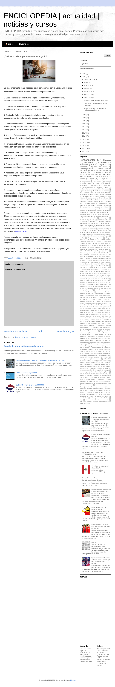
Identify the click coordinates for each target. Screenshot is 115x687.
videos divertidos (90, 400)
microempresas (96, 359)
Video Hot (100, 271)
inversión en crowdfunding (87, 342)
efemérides (101, 325)
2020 (84, 124)
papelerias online (99, 364)
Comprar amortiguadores (95, 238)
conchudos (93, 297)
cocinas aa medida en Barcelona (103, 660)
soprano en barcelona (89, 228)
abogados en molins (93, 275)
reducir (89, 375)
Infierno (87, 254)
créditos (84, 306)
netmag (89, 360)
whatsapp (102, 401)
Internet (105, 176)
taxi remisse (97, 181)
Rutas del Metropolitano (101, 264)
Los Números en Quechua (26, 373)
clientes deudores (104, 293)
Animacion (84, 165)
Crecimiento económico (86, 241)
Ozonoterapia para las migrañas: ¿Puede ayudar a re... (94, 109)
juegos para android (98, 344)
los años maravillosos (86, 353)
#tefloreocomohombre (93, 234)
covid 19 (100, 299)
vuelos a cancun (105, 232)
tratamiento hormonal (92, 392)
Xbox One (88, 273)
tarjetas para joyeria (87, 385)
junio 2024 (88, 85)
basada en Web (85, 200)
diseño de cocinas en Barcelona (94, 321)
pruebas (82, 372)
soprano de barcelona (104, 227)
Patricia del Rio (87, 196)
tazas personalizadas (99, 387)
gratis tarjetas (99, 334)
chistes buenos (90, 203)
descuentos (105, 314)
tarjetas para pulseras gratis (103, 385)
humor (107, 338)
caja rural (90, 290)
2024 (84, 77)
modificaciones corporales (88, 218)
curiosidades (84, 167)
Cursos (98, 169)
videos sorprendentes (103, 400)
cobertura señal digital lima (93, 295)
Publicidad (94, 174)
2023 (84, 115)
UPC (87, 271)
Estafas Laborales (95, 247)
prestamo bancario (96, 368)
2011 (84, 151)
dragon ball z (91, 325)
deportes (104, 178)
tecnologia (107, 181)
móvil (83, 360)
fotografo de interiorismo (99, 212)
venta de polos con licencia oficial (99, 398)
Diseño (101, 245)
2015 (84, 139)
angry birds (89, 280)
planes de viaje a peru (87, 219)
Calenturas (99, 192)
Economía (108, 245)
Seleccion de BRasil (85, 266)
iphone (89, 214)
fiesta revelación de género (101, 329)
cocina (99, 205)
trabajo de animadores (95, 390)
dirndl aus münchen (95, 319)
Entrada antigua (65, 331)
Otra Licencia (97, 260)
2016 (84, 136)
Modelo (88, 258)
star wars (100, 379)
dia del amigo (98, 318)
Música (104, 165)
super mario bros (93, 381)
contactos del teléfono (88, 299)
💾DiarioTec (23, 44)
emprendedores (84, 180)
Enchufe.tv (100, 652)
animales (106, 280)
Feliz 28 (94, 542)
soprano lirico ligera (104, 228)
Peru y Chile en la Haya (90, 478)
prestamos (98, 190)
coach (81, 295)
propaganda (98, 370)
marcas (82, 357)
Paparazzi (106, 260)
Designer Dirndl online (101, 243)
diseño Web (107, 185)
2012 (84, 148)
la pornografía (96, 347)
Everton (106, 247)
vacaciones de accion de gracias (90, 396)
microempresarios (85, 359)
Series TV (93, 178)
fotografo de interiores (87, 210)
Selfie (107, 266)
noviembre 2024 (90, 79)
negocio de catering (86, 190)
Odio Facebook (106, 194)
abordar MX (105, 275)
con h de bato (84, 297)
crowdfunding (96, 305)
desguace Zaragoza (85, 316)
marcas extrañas (94, 357)
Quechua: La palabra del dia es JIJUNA (99, 467)
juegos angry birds (85, 344)
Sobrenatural (91, 267)
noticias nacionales (103, 360)
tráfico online (104, 392)
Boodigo (82, 238)
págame (106, 372)
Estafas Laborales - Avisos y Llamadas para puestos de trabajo (41, 360)
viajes (81, 400)
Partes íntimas (94, 262)
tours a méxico (104, 388)
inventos (82, 214)
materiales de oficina (94, 189)
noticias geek (104, 218)
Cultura (95, 165)
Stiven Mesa (101, 267)
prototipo (106, 370)
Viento (107, 271)
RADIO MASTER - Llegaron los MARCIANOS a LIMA (92, 453)
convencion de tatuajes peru (89, 209)
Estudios (84, 194)
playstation (83, 366)
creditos (89, 303)
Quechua (85, 64)
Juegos (89, 176)
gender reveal (86, 334)
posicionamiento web (104, 219)
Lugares (82, 178)
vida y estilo (83, 192)
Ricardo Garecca (85, 264)
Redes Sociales (100, 196)
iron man (100, 342)
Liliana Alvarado (89, 256)
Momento (105, 172)
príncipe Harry (90, 372)
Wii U (81, 273)
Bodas (92, 192)
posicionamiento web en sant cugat (98, 366)
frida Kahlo (108, 333)
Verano (93, 271)
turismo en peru (91, 394)
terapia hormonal (93, 388)
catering (89, 201)
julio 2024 (87, 82)
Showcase (82, 267)
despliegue (98, 316)
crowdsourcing (107, 305)
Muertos (108, 258)
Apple (107, 236)
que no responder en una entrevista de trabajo (94, 373)
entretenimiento (97, 180)
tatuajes (106, 190)
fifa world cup (83, 331)
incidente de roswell (102, 340)
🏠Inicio (9, 44)
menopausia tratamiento (101, 216)
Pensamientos (87, 159)
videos (91, 169)
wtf (83, 234)
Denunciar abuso (87, 69)
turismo (82, 394)
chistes (92, 292)
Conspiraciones (85, 172)
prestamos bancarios (88, 221)
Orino (89, 260)
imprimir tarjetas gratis (86, 340)
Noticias (103, 162)
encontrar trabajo (102, 187)
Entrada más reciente (16, 331)
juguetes (87, 347)
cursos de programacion (96, 306)
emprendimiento (88, 187)
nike (95, 360)
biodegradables (99, 286)
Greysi (106, 251)
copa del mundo (100, 167)
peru (107, 364)
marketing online (85, 216)
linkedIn (107, 351)
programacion (86, 181)
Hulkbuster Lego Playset (86, 253)
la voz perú (105, 347)
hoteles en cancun (85, 338)
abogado (96, 273)
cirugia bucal (90, 205)
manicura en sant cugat (101, 214)
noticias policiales (85, 362)
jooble (107, 342)
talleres (82, 383)
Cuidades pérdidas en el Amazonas (95, 100)
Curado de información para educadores (24, 346)
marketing (108, 180)
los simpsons (98, 353)
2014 (84, 142)
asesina (90, 284)
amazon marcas (93, 198)
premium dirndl (84, 368)
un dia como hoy (104, 394)
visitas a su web (92, 401)
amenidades (105, 198)
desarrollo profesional (101, 312)
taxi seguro (103, 171)
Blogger (73, 680)
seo (108, 377)
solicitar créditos (90, 379)
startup (84, 230)
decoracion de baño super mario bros (96, 308)
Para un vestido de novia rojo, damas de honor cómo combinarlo (100, 526)
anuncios (82, 282)
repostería (96, 375)
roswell (102, 377)
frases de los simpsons (95, 333)
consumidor (107, 205)
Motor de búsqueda (98, 258)
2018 (84, 130)
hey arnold (100, 336)
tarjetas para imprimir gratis (103, 383)
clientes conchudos (91, 293)
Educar (84, 247)
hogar (107, 336)
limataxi (93, 351)
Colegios (108, 192)
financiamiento (94, 331)
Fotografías (91, 249)
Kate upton (102, 254)
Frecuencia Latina (103, 249)
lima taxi (86, 351)
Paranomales (83, 262)
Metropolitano (89, 162)
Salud (93, 171)
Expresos (82, 249)
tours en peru (83, 390)
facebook (82, 189)
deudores (89, 318)
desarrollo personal (85, 312)
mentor (106, 357)
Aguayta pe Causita (104, 649)
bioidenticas (96, 200)
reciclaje (82, 375)
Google (99, 251)
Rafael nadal (105, 262)
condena (100, 297)
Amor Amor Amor (98, 236)
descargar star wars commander (89, 314)
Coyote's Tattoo (104, 239)
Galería (82, 251)
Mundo (84, 260)
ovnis (81, 364)
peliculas (83, 169)
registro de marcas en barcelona (99, 223)
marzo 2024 (88, 91)
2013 (84, 145)
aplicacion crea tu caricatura (96, 282)
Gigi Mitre (90, 251)
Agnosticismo (105, 234)
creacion (98, 301)
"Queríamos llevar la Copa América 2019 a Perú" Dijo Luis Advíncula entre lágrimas (100, 560)
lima (81, 351)
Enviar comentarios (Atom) (25, 337)
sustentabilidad (105, 381)
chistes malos (100, 292)
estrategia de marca (96, 327)
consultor (108, 297)
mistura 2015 (107, 359)
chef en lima (99, 201)
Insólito (94, 254)
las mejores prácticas (103, 349)
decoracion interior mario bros (88, 310)
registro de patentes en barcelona (91, 225)
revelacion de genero (91, 377)
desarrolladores (104, 310)
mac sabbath (91, 355)
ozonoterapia (88, 364)
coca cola (106, 295)
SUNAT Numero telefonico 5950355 (30, 385)
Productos (83, 174)
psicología (99, 372)
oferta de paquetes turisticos (100, 362)
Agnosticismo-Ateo (85, 236)
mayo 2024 (88, 88)
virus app (82, 401)
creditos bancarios (99, 303)
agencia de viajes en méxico (95, 278)
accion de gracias (84, 277)
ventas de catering (92, 232)
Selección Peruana (98, 266)
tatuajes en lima (86, 387)
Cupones (98, 241)
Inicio (42, 331)
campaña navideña (100, 290)
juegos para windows (95, 346)
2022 (84, 118)
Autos (98, 176)
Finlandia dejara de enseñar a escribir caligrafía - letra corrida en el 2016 (101, 491)
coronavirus (104, 209)
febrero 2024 (88, 94)
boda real (103, 288)
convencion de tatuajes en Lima (95, 207)
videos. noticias (87, 183)
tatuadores (93, 230)
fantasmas (88, 329)
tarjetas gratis (89, 383)
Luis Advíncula (100, 256)
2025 (84, 74)
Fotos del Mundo (103, 654)
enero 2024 (88, 97)
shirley (81, 379)
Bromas (96, 172)
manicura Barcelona (103, 355)
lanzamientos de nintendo (87, 349)
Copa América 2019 (91, 239)
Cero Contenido (102, 651)
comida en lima (95, 185)
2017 (84, 133)
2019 (84, 127)
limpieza (100, 351)
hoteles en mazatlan (97, 338)
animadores (98, 280)
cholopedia (101, 203)
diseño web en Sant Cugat (96, 323)
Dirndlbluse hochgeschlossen (88, 245)
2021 (84, 121)
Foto (96, 183)
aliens (107, 278)
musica (106, 189)
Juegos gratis (94, 194)
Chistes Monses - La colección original (98, 508)
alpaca (81, 280)
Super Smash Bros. (92, 269)
